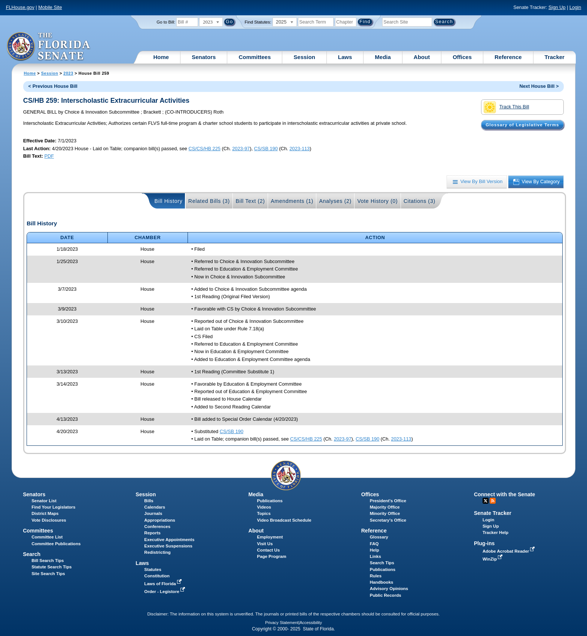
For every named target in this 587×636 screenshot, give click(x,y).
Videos (264, 507)
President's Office (388, 500)
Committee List (47, 537)
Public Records (385, 595)
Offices (462, 57)
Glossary (379, 537)
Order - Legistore (165, 591)
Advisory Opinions (389, 588)
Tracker (555, 57)
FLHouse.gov (20, 7)
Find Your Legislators (53, 507)
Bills (148, 500)
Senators (204, 57)
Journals (153, 513)
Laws (345, 57)
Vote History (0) (377, 201)
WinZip (493, 559)
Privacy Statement (281, 622)
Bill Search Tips (47, 560)
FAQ (374, 543)
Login (575, 7)
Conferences (157, 526)
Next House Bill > (539, 86)
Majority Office (385, 507)
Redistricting (157, 552)
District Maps (44, 513)
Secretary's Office (388, 520)
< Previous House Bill (52, 86)
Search (31, 554)
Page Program (271, 556)
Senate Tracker (492, 513)
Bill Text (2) (250, 201)
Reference (508, 57)
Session (304, 57)
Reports (152, 533)
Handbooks (381, 582)
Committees (254, 57)
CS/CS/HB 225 (204, 148)
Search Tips (382, 563)
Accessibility (310, 622)
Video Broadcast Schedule (284, 520)
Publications (270, 500)
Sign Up (557, 7)
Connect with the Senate (504, 494)
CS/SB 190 (266, 148)
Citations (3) (419, 201)
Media (383, 57)
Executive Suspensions (168, 546)
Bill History (169, 201)
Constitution (157, 576)
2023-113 (299, 148)
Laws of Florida (163, 583)
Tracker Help (495, 532)
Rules (375, 576)
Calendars (154, 507)
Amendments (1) (292, 201)
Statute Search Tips (51, 567)
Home (161, 57)
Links (375, 556)
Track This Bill (506, 107)
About (422, 57)
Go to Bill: (165, 22)
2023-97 (241, 148)
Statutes (152, 569)
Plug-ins (484, 543)
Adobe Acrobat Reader (509, 551)
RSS (493, 501)
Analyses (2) (335, 201)
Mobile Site (50, 7)
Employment (270, 537)
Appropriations (159, 520)
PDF (49, 156)
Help (374, 550)
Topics (264, 513)
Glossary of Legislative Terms (522, 125)
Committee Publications (55, 543)
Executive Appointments (169, 539)
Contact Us (268, 550)
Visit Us (265, 543)
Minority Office (385, 513)
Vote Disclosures (48, 520)
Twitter (486, 501)
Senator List (44, 500)
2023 (68, 73)
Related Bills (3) (209, 201)
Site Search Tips (48, 573)
